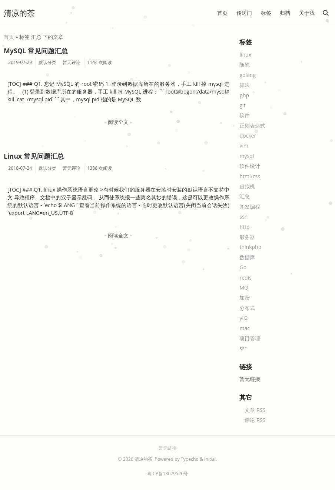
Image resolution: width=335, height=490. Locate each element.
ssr (242, 348)
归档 (285, 12)
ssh (243, 216)
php (244, 95)
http (244, 226)
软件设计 (249, 165)
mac (244, 328)
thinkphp (250, 246)
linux (245, 54)
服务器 (247, 236)
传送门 (244, 12)
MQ (243, 287)
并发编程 (249, 206)
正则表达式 (252, 125)
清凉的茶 (19, 13)
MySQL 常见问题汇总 (36, 50)
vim (243, 145)
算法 (244, 84)
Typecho (190, 459)
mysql (246, 155)
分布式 (247, 307)
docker (247, 135)
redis (245, 277)
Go (242, 267)
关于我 (307, 12)
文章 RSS (255, 409)
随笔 (244, 64)
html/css (249, 176)
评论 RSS (255, 419)
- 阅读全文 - (118, 121)
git (242, 105)
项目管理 (249, 338)
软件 (244, 115)
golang (247, 74)
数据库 (247, 257)
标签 (266, 12)
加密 (244, 297)
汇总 (244, 196)
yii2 (243, 317)
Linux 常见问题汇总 (34, 156)
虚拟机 (247, 186)
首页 (222, 12)
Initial (210, 459)
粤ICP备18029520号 (167, 473)
